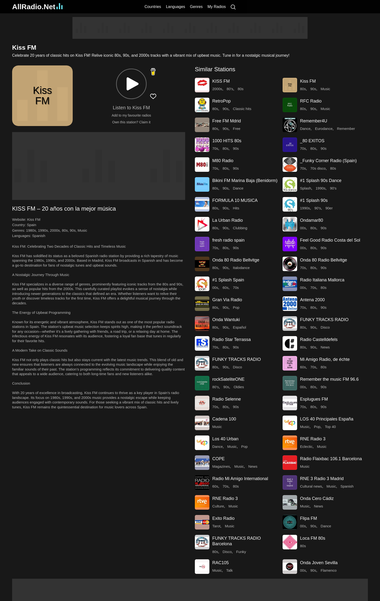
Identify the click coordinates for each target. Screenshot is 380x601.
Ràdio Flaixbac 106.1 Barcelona (331, 458)
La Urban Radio (227, 220)
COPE (218, 458)
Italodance (241, 268)
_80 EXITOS (312, 140)
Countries (152, 7)
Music (82, 230)
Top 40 (330, 427)
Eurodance (324, 129)
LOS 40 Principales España (326, 419)
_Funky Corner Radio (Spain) (328, 160)
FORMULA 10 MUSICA (235, 200)
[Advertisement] (190, 28)
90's (333, 188)
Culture (218, 506)
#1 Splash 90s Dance (320, 180)
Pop (236, 307)
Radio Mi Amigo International (240, 478)
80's (230, 89)
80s (65, 230)
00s (303, 228)
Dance (305, 129)
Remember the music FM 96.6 (329, 379)
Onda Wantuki (226, 319)
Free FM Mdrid (226, 121)
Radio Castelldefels (319, 339)
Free (236, 129)
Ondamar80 (311, 220)
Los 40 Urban (225, 438)
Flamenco (329, 570)
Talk (229, 570)
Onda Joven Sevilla (319, 562)
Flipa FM (308, 518)
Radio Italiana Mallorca (322, 279)
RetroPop (221, 101)
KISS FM (221, 81)
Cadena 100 (224, 419)
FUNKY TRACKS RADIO (324, 319)
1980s (31, 230)
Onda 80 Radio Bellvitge (235, 260)
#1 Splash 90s (314, 200)
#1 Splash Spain (228, 279)
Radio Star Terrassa (231, 339)
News (325, 347)
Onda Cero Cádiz (317, 498)
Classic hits (242, 109)
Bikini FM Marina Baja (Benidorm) (244, 180)
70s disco (318, 168)
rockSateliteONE (228, 379)
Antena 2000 (312, 299)
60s (226, 287)
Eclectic (306, 446)
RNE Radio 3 (312, 438)
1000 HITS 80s (226, 140)
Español (239, 327)
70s (215, 148)
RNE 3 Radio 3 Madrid (322, 478)
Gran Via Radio (227, 299)
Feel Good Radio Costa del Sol (330, 240)
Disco (325, 327)
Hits (236, 208)
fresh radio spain (228, 240)
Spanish (38, 236)
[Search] (233, 6)
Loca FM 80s (312, 538)
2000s (55, 230)
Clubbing (240, 228)
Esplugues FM (314, 399)
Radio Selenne (226, 399)
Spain (31, 225)
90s (73, 230)
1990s (43, 230)
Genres (196, 7)
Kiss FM (308, 81)
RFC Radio (311, 101)
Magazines (221, 466)
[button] (131, 84)
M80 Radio (222, 160)
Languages (175, 7)
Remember (346, 129)
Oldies (239, 387)
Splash (305, 188)
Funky (241, 552)
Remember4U (313, 121)
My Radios (216, 7)
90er (329, 208)
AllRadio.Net (37, 7)
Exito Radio (223, 518)
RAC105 (220, 562)
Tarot (216, 526)
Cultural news (311, 486)
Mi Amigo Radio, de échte (325, 359)
